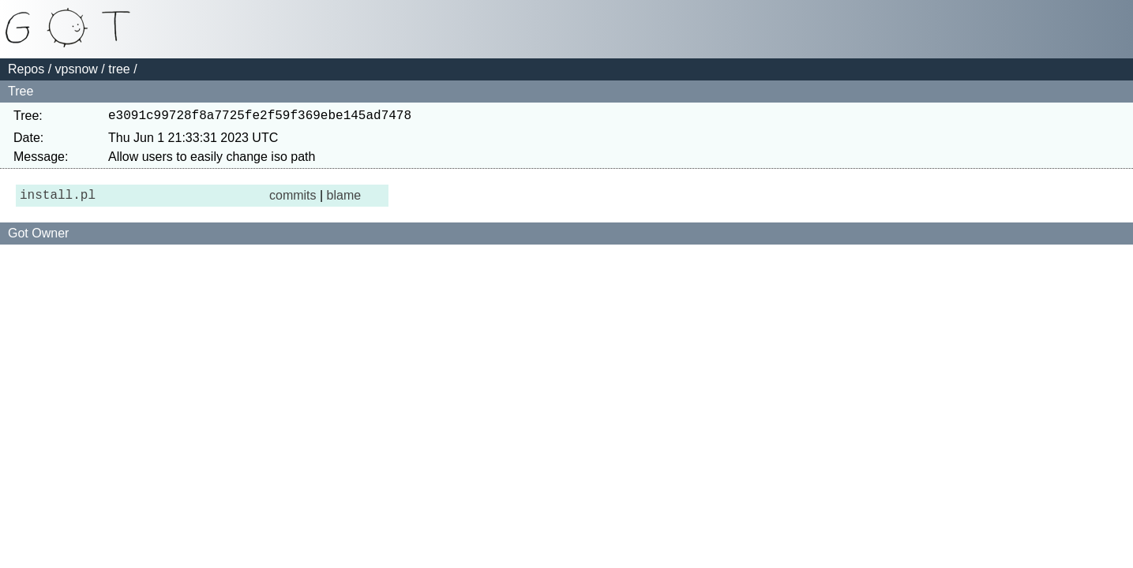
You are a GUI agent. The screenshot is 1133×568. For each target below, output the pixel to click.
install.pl (58, 200)
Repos (26, 69)
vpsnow (76, 69)
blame (344, 200)
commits (293, 200)
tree (119, 69)
